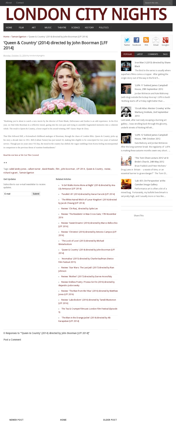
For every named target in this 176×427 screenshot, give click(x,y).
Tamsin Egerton (18, 37)
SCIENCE (75, 27)
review (107, 169)
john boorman (68, 169)
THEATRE (62, 27)
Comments (153, 54)
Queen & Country (94, 169)
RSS (146, 45)
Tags (165, 54)
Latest (140, 54)
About (9, 2)
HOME (9, 27)
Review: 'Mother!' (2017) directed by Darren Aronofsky (86, 276)
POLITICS (104, 27)
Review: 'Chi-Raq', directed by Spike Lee (79, 208)
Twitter (127, 45)
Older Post (110, 420)
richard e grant (10, 173)
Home (6, 37)
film (57, 169)
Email (155, 45)
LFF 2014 (80, 169)
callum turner (34, 169)
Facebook (137, 45)
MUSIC (48, 27)
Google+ (165, 45)
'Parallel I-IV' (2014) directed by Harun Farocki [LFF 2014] (88, 194)
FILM (21, 27)
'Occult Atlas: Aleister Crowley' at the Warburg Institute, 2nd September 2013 (152, 112)
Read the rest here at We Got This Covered (21, 155)
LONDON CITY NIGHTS (86, 14)
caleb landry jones (17, 169)
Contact (20, 2)
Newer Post (16, 420)
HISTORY (89, 27)
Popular (128, 54)
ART (34, 27)
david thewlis (48, 169)
